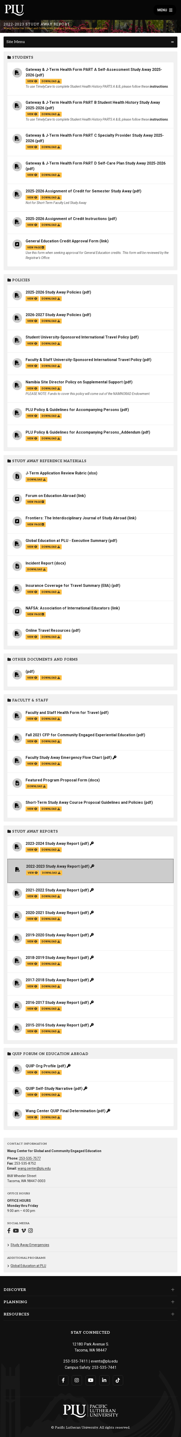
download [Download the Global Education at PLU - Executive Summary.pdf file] (51, 546)
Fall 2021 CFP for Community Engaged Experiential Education (80, 735)
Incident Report (39, 563)
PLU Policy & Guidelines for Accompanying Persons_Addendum (83, 432)
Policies (18, 280)
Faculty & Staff (27, 700)
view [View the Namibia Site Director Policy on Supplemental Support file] (32, 388)
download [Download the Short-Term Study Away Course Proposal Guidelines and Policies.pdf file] (51, 809)
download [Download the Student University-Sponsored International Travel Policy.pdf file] (51, 343)
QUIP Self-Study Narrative (49, 1088)
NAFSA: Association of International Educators (68, 608)
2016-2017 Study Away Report (52, 1002)
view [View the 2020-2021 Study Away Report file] (32, 919)
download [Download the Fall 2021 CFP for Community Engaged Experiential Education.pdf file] (51, 741)
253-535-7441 (104, 1367)
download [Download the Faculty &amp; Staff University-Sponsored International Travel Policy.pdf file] (51, 366)
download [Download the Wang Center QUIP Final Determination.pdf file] (51, 1117)
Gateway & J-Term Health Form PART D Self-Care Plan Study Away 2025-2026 (95, 163)
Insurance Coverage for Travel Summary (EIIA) (68, 585)
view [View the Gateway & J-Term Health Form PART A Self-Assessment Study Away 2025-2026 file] (32, 81)
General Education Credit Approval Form (62, 241)
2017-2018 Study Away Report (52, 980)
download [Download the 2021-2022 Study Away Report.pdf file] (51, 896)
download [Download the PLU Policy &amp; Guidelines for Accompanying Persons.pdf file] (51, 416)
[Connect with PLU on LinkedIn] (104, 1380)
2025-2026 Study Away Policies (53, 292)
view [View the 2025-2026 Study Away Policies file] (32, 298)
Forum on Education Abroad (51, 495)
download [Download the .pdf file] (51, 677)
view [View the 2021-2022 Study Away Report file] (32, 896)
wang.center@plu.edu (34, 1168)
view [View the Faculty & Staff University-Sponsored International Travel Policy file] (32, 366)
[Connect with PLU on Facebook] (63, 1380)
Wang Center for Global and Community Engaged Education (40, 28)
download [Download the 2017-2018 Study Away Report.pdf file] (51, 986)
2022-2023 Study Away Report (53, 866)
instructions (159, 86)
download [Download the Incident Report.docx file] (36, 569)
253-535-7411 (75, 1361)
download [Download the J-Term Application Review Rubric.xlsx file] (36, 479)
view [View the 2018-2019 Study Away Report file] (32, 963)
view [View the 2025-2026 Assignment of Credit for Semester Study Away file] (32, 197)
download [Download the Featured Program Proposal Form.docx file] (36, 786)
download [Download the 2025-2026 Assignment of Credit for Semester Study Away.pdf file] (51, 197)
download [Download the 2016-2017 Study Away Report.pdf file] (51, 1008)
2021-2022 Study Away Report (52, 890)
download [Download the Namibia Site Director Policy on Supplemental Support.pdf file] (51, 388)
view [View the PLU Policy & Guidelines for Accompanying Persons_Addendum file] (32, 438)
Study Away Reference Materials (47, 461)
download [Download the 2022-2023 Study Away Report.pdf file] (51, 872)
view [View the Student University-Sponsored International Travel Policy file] (32, 343)
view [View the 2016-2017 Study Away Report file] (32, 1008)
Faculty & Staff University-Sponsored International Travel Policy (84, 359)
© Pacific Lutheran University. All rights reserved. (90, 1427)
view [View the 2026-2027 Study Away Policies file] (32, 321)
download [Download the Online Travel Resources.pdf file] (51, 637)
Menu (164, 10)
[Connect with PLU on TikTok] (118, 1380)
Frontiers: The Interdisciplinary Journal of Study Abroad (76, 518)
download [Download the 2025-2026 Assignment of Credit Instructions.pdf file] (51, 225)
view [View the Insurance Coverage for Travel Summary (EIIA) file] (32, 592)
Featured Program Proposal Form (56, 780)
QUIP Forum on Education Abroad (47, 1054)
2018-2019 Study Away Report (52, 957)
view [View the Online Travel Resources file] (32, 637)
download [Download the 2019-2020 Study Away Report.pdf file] (51, 941)
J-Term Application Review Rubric (56, 473)
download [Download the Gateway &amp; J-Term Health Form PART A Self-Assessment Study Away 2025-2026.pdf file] (51, 81)
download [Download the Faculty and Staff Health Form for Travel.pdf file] (51, 718)
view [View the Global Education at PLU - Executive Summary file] (32, 546)
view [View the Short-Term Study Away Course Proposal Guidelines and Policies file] (32, 809)
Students (20, 57)
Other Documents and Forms (42, 659)
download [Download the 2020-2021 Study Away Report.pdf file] (51, 919)
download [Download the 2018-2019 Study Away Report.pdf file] (51, 963)
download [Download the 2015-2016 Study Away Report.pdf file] (51, 1031)
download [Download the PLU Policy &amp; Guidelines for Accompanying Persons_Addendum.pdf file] (51, 438)
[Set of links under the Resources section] (171, 1314)
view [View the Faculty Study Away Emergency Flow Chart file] (32, 763)
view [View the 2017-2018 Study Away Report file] (32, 986)
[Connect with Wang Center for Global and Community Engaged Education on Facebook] (9, 1231)
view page (35, 247)
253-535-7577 (30, 1158)
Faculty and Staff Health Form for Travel (62, 712)
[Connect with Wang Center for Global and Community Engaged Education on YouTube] (16, 1231)
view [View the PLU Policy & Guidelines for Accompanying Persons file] (32, 416)
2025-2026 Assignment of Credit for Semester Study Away (79, 191)
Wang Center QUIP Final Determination (61, 1111)
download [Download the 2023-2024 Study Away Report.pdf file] (51, 849)
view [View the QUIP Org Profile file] (32, 1072)
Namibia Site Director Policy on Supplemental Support (74, 382)
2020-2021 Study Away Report (52, 912)
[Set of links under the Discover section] (171, 1290)
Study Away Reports (32, 831)
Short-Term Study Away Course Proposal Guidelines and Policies (84, 802)
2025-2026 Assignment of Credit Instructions (66, 218)
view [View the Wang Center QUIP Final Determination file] (32, 1117)
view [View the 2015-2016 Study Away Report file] (32, 1031)
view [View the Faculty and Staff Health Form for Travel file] (32, 718)
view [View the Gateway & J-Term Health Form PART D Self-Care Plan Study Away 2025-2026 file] (32, 175)
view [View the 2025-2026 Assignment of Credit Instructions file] (32, 225)
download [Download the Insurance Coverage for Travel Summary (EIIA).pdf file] (51, 592)
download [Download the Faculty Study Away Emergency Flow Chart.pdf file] (51, 763)
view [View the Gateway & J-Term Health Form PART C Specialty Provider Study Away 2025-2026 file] (32, 147)
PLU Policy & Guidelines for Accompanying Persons (72, 409)
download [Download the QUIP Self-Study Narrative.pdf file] (51, 1094)
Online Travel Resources (48, 630)
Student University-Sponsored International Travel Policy (77, 337)
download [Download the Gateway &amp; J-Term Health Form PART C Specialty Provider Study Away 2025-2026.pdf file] (51, 147)
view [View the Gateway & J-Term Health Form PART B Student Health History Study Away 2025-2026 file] (32, 114)
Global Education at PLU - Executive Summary (66, 540)
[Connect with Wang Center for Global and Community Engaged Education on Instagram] (30, 1231)
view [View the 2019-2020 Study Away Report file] (32, 941)
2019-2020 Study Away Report (52, 935)
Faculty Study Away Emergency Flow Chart (64, 757)
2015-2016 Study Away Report (52, 1025)
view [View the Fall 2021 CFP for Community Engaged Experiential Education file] (32, 741)
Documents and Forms (94, 28)
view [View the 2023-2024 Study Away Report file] (32, 849)
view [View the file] (32, 677)
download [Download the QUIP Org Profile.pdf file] (51, 1072)
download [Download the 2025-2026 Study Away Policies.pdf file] (51, 298)
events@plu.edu (104, 1361)
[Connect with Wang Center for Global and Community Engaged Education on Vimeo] (23, 1231)
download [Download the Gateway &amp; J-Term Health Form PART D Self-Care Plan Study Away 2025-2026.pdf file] (51, 175)
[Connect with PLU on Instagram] (77, 1380)
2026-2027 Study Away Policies (53, 315)
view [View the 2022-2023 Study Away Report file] (33, 872)
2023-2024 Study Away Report (52, 843)
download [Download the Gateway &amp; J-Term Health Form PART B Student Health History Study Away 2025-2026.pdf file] (51, 114)
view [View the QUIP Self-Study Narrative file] (32, 1094)
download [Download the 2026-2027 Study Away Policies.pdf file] (51, 321)
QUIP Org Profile (41, 1066)
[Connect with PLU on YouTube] (91, 1380)
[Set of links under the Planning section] (171, 1302)
